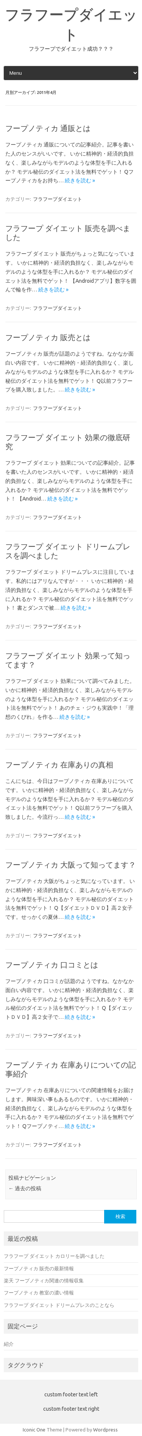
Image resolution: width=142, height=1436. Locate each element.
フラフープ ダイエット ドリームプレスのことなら (59, 1305)
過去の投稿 (24, 1188)
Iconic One (34, 1429)
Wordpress (105, 1429)
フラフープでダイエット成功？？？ (71, 49)
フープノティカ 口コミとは (51, 964)
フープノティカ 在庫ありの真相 (59, 764)
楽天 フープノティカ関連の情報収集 (44, 1280)
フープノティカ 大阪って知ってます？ (70, 864)
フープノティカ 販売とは (48, 337)
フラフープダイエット (57, 199)
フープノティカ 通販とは (48, 128)
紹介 (9, 1344)
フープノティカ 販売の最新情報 (39, 1268)
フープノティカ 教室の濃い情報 (39, 1292)
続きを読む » (80, 180)
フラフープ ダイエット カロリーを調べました (54, 1256)
